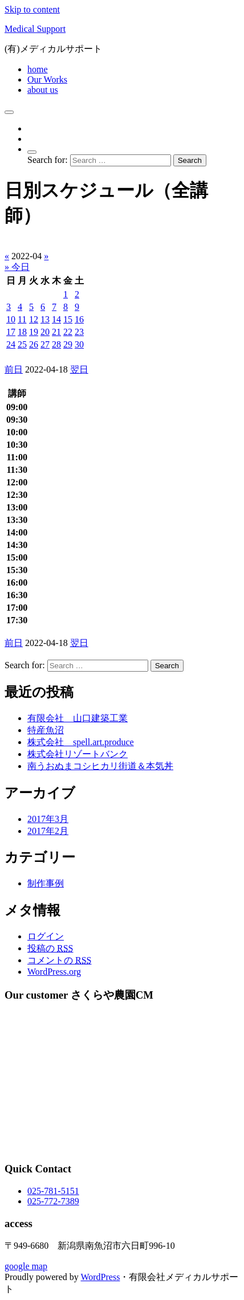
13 (45, 319)
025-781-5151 (53, 1191)
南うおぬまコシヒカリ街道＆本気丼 (100, 766)
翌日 (79, 369)
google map (26, 1266)
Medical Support (35, 29)
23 (79, 332)
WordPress (100, 1277)
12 (33, 319)
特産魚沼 (45, 730)
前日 (14, 369)
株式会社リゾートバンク (77, 754)
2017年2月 (47, 831)
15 (67, 319)
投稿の (50, 948)
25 (22, 344)
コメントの (59, 960)
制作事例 (45, 883)
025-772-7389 (53, 1201)
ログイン (45, 936)
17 (10, 332)
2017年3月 (47, 819)
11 (22, 319)
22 (67, 332)
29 (67, 344)
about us (42, 90)
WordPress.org (54, 971)
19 (33, 332)
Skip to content (32, 9)
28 (56, 344)
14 (56, 319)
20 (45, 332)
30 (79, 344)
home (37, 69)
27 (45, 344)
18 (22, 332)
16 (79, 319)
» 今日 (17, 267)
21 (56, 332)
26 (33, 344)
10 (10, 319)
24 (10, 344)
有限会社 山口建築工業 (77, 718)
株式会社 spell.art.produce (80, 742)
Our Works (47, 79)
